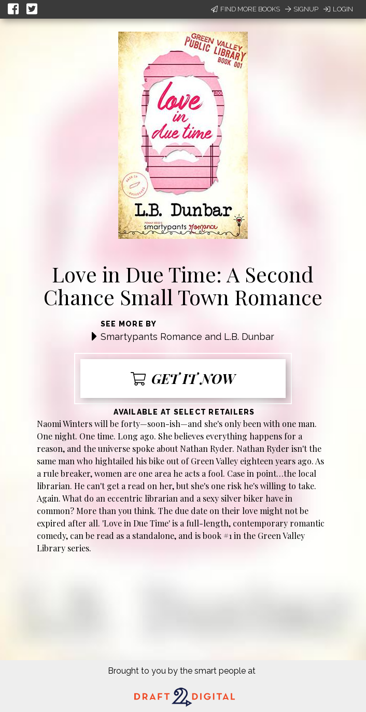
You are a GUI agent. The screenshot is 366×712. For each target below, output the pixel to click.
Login (338, 9)
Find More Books (245, 9)
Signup (301, 9)
